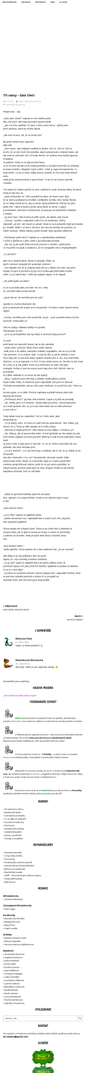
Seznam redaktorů (25, 2)
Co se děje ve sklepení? (15, 766)
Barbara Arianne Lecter (15, 885)
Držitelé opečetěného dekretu (9, 2)
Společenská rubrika (14, 776)
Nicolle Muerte (11, 937)
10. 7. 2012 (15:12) (22, 611)
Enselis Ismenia (11, 914)
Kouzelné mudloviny (15, 51)
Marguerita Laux (12, 869)
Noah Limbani (11, 940)
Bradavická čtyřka (12, 759)
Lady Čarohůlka (11, 924)
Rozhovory (9, 772)
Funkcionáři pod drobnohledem (19, 812)
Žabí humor (9, 829)
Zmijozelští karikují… (14, 826)
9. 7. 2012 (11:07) (22, 589)
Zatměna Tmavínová (14, 950)
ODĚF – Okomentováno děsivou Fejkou (22, 822)
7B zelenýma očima (13, 756)
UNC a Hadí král (63, 2)
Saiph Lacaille (11, 875)
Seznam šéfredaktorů (40, 2)
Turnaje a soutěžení (13, 785)
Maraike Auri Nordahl (14, 865)
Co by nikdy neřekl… (14, 803)
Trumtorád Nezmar (13, 947)
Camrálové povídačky (14, 762)
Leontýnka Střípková (14, 927)
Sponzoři (52, 2)
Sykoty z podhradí (12, 782)
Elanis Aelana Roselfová (29, 48)
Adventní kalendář (13, 799)
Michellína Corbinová (14, 934)
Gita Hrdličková (11, 917)
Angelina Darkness (13, 904)
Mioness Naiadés (12, 888)
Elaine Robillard (11, 907)
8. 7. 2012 (10, 48)
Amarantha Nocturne (14, 901)
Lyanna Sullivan (12, 930)
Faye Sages (9, 856)
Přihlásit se (8, 1049)
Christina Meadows (13, 846)
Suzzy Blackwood (12, 943)
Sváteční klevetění (12, 779)
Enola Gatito (10, 911)
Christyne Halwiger (13, 921)
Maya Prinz (9, 872)
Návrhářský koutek (13, 819)
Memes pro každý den (15, 816)
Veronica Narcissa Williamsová (19, 891)
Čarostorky (9, 806)
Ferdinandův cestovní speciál (18, 809)
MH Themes (62, 1060)
